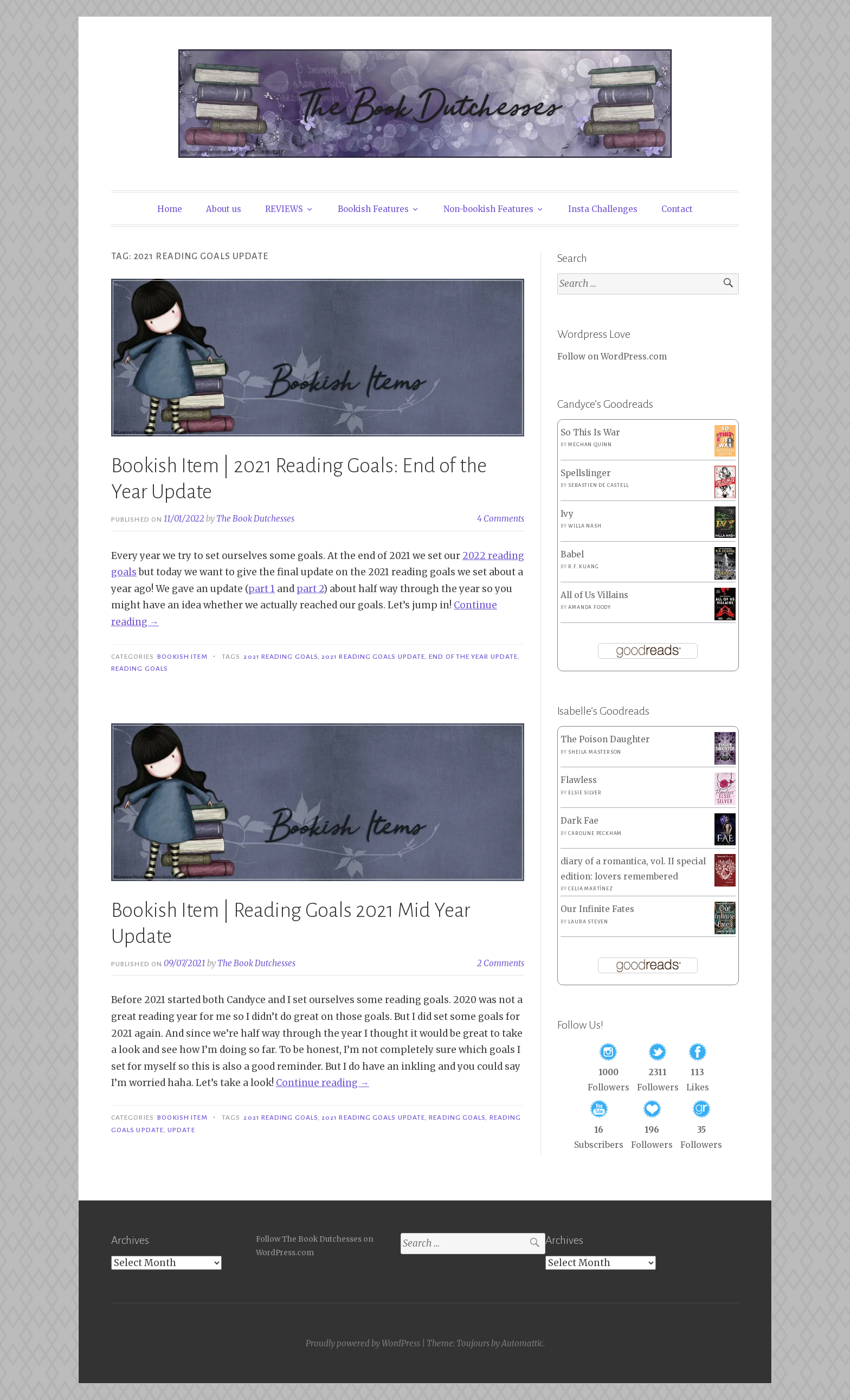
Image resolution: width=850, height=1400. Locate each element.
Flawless (579, 780)
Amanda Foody (589, 607)
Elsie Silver (585, 792)
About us (223, 209)
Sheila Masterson (594, 752)
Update (181, 1130)
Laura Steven (588, 921)
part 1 (261, 589)
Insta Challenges (603, 209)
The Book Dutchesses (255, 518)
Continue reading (322, 1083)
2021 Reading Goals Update (373, 656)
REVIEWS (284, 209)
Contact (677, 209)
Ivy (567, 514)
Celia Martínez (590, 888)
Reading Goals (139, 668)
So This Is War (590, 432)
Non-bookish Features (488, 209)
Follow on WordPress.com (612, 356)
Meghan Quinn (590, 444)
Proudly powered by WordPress (363, 1343)
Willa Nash (584, 526)
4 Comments (500, 518)
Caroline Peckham (595, 833)
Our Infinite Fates (597, 909)
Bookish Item (182, 656)
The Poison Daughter (605, 739)
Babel (572, 554)
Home (169, 209)
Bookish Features (373, 209)
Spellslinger (586, 473)
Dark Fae (579, 820)
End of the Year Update (473, 656)
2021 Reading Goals (280, 656)
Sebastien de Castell (598, 485)
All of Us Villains (594, 595)
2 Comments (500, 963)
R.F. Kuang (583, 566)
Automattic (522, 1343)
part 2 (310, 589)
